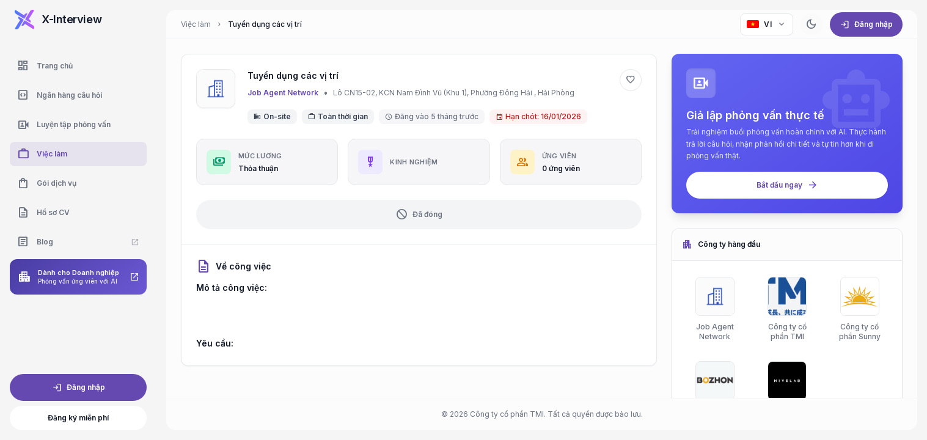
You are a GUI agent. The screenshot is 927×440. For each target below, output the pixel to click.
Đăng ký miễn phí (78, 417)
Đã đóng (418, 214)
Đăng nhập (78, 387)
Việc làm (196, 24)
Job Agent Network (282, 92)
